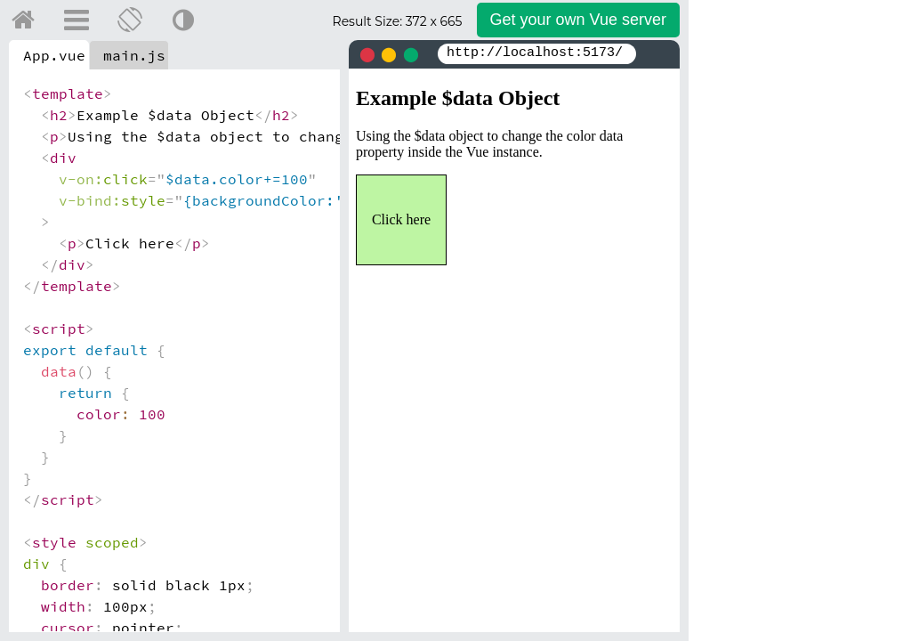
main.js (134, 55)
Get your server (578, 19)
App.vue (54, 55)
